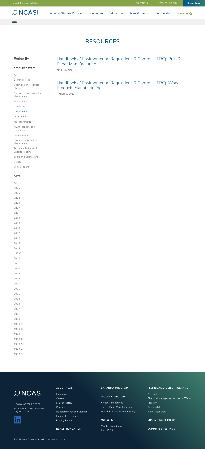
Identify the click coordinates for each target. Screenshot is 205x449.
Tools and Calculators (26, 157)
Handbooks (22, 111)
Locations (61, 394)
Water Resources (157, 412)
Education (116, 13)
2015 (17, 243)
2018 (17, 228)
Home (14, 22)
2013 (19, 253)
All (15, 75)
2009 (17, 274)
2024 (17, 198)
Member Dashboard (111, 426)
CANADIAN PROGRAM (114, 388)
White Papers (21, 167)
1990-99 (19, 324)
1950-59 (19, 344)
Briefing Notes (22, 80)
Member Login (193, 3)
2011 (17, 264)
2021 (17, 213)
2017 (17, 233)
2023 (17, 203)
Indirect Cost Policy (67, 416)
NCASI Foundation (168, 3)
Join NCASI (107, 430)
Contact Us (62, 407)
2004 (17, 299)
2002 (17, 309)
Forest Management (112, 403)
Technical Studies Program (66, 13)
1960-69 (19, 339)
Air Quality (153, 394)
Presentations (21, 135)
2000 (17, 319)
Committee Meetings (161, 429)
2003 (17, 304)
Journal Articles (22, 122)
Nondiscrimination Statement (72, 412)
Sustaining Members (161, 420)
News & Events (139, 13)
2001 (17, 314)
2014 (17, 248)
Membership (163, 13)
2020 (17, 218)
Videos (18, 162)
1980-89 (19, 329)
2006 (17, 289)
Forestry (152, 403)
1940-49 (19, 349)
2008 (17, 279)
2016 (17, 238)
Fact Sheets (20, 101)
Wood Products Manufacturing (118, 411)
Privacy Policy (64, 420)
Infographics (21, 116)
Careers (60, 398)
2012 (17, 258)
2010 (17, 269)
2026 (17, 188)
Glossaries (20, 106)
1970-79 (19, 334)
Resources (96, 13)
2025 (17, 193)
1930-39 (19, 354)
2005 (17, 294)
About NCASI (141, 3)
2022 (17, 208)
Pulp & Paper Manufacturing (116, 407)
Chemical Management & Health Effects (169, 398)
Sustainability (155, 407)
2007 (17, 284)
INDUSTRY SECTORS (113, 397)
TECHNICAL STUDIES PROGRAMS (168, 388)
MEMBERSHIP (109, 420)
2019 (17, 223)
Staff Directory (64, 403)
